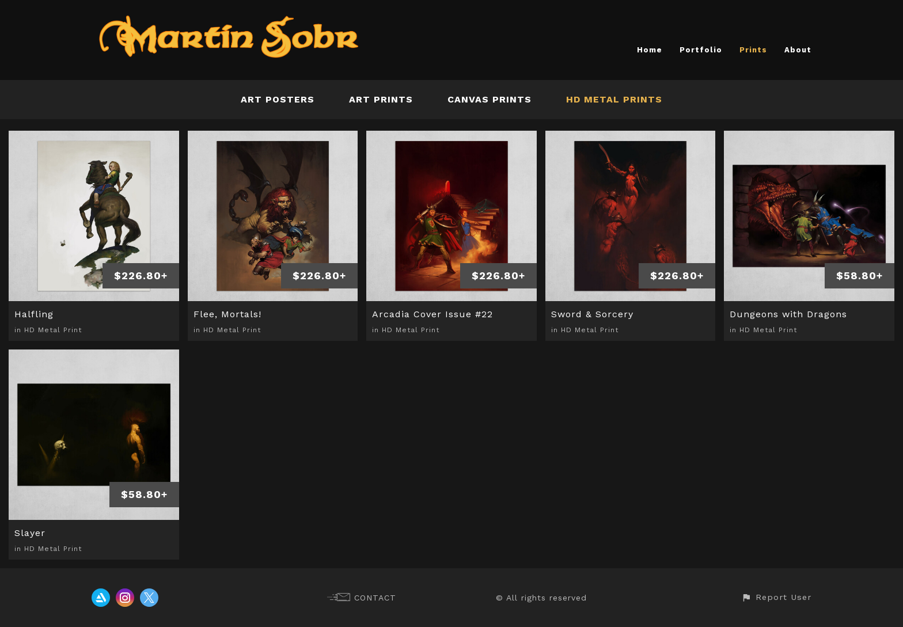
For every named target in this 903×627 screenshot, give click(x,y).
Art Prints (381, 99)
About (797, 49)
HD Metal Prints (614, 99)
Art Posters (277, 99)
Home (649, 49)
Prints (753, 49)
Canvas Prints (489, 99)
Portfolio (701, 49)
